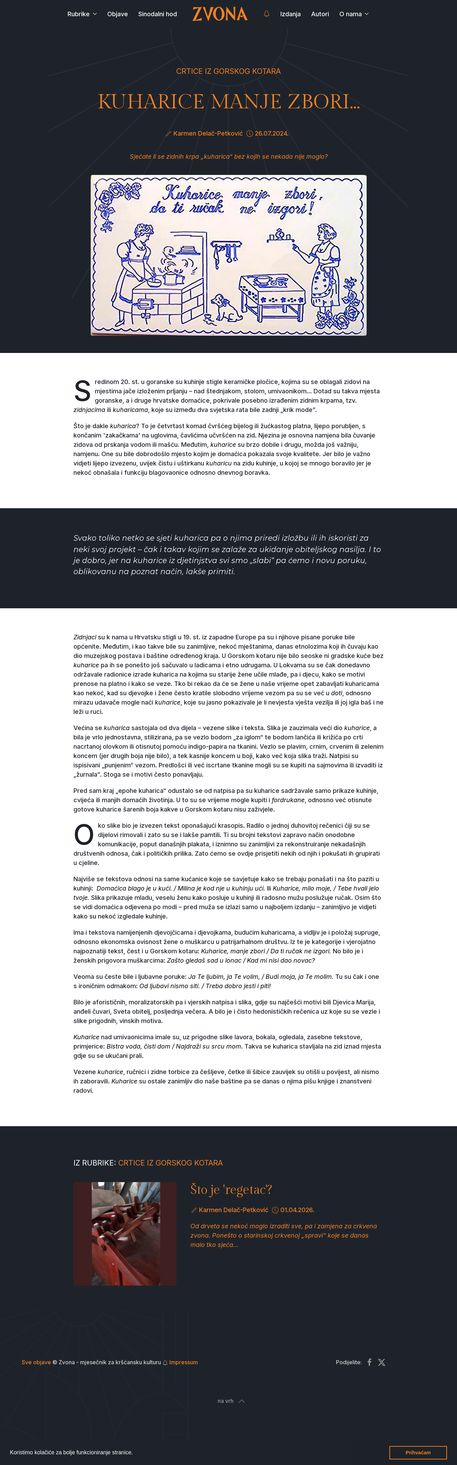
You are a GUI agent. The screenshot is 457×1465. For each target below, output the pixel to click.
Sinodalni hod (157, 14)
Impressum (183, 1362)
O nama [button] (354, 14)
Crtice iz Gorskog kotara (228, 71)
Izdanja (290, 14)
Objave (117, 14)
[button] (136, 1453)
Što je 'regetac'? (231, 1190)
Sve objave (36, 1362)
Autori (320, 14)
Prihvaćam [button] (418, 1452)
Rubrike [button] (82, 14)
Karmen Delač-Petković (208, 133)
